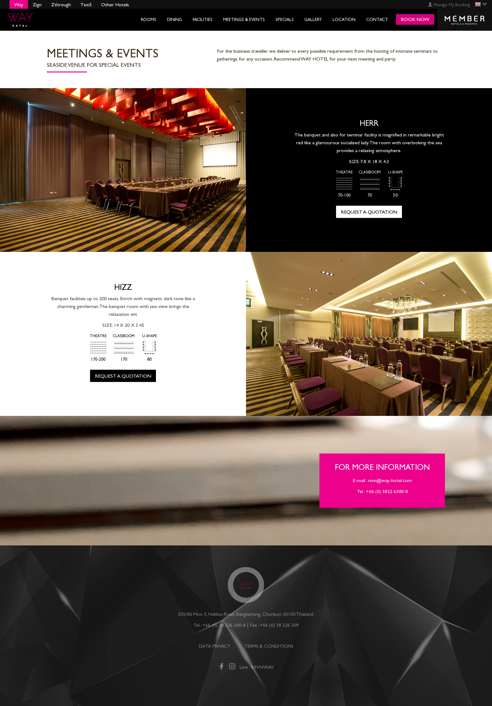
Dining (174, 19)
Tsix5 (86, 5)
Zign (37, 5)
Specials (284, 19)
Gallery (313, 19)
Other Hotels (115, 5)
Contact (377, 19)
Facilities (202, 19)
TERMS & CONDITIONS (268, 648)
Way (18, 5)
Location (344, 19)
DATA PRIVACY (214, 648)
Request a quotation (369, 212)
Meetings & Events (244, 19)
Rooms (148, 19)
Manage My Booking (449, 5)
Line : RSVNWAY (257, 669)
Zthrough (61, 5)
